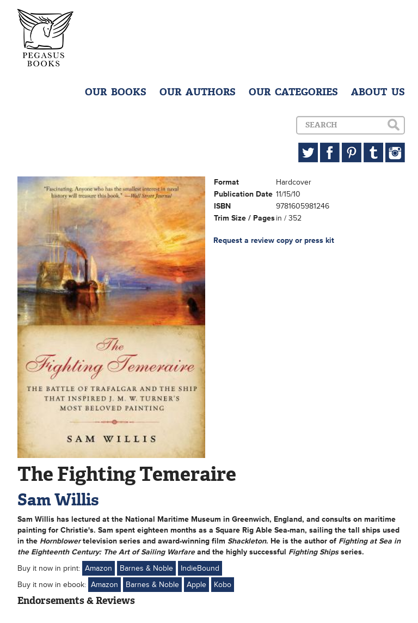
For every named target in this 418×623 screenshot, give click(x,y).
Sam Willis (58, 499)
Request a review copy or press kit (273, 240)
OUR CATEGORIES (293, 92)
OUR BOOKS (115, 92)
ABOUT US (378, 92)
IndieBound (200, 568)
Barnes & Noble (146, 568)
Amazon (98, 568)
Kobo (222, 584)
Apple (196, 584)
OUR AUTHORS (197, 92)
